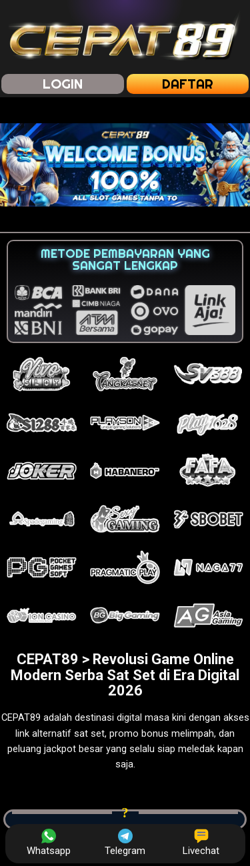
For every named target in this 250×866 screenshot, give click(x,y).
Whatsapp (49, 843)
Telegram (125, 843)
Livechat (201, 843)
